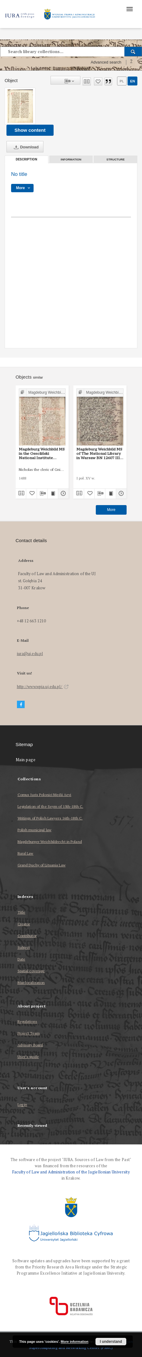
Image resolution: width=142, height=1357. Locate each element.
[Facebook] (21, 704)
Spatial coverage (31, 971)
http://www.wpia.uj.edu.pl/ (43, 686)
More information (74, 1341)
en (132, 81)
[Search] (133, 51)
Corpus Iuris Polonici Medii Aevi (44, 794)
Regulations (27, 1021)
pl (122, 81)
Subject (24, 947)
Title (22, 912)
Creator (24, 924)
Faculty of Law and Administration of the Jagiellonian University (71, 1172)
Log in (22, 1105)
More (111, 510)
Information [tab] (71, 159)
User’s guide (28, 1056)
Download (25, 147)
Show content (30, 130)
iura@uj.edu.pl (30, 653)
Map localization (31, 982)
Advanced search (106, 62)
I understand (111, 1341)
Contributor (27, 935)
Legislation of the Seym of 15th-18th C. (50, 806)
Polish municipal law (34, 830)
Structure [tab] (116, 159)
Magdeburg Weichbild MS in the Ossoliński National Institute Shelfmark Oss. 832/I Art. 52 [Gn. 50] (42, 453)
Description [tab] (26, 159)
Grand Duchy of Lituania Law (42, 865)
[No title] (20, 106)
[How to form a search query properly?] (131, 62)
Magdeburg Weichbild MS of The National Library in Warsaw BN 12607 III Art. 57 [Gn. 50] (99, 453)
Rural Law (26, 853)
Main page (26, 759)
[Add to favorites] (98, 81)
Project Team (29, 1033)
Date (21, 959)
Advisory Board (30, 1045)
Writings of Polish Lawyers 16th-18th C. (50, 818)
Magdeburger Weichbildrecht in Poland (50, 841)
